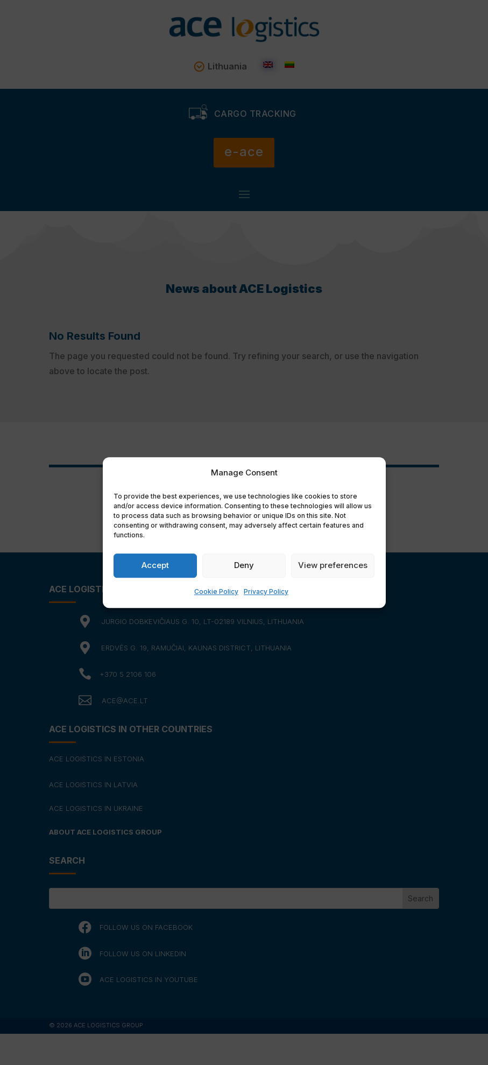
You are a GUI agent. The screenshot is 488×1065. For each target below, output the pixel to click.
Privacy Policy (266, 591)
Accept (155, 565)
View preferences (332, 565)
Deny (244, 565)
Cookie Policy (216, 591)
